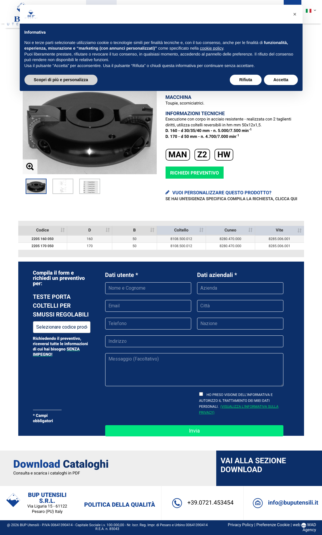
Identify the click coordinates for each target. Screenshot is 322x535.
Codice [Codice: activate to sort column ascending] (42, 230)
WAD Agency (306, 527)
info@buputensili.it (283, 502)
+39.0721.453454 (201, 502)
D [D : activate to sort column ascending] (89, 230)
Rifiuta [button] (245, 79)
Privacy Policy (237, 525)
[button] (295, 14)
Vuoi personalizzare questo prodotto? (232, 196)
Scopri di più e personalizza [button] (61, 79)
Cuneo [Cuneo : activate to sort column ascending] (230, 230)
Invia (194, 431)
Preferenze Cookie (270, 525)
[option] (36, 186)
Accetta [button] (280, 79)
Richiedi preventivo (194, 173)
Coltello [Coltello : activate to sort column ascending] (181, 230)
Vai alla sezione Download (252, 465)
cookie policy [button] (211, 48)
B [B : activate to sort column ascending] (134, 230)
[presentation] (150, 402)
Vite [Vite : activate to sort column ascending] (279, 230)
